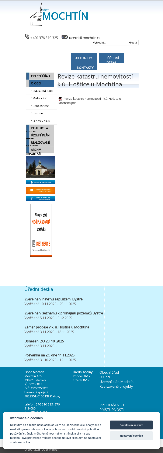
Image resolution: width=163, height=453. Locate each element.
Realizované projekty (116, 386)
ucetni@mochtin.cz (84, 37)
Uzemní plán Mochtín (116, 381)
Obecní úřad (109, 372)
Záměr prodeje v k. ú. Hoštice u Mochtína (56, 327)
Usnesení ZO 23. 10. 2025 (44, 341)
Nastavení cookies (131, 435)
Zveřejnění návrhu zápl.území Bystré (53, 299)
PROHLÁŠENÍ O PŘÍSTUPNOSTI (112, 407)
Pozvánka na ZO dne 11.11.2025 (49, 355)
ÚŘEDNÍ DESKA (112, 60)
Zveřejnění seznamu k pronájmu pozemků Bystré (63, 313)
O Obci (105, 377)
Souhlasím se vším (131, 425)
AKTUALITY (83, 58)
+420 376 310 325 (44, 37)
